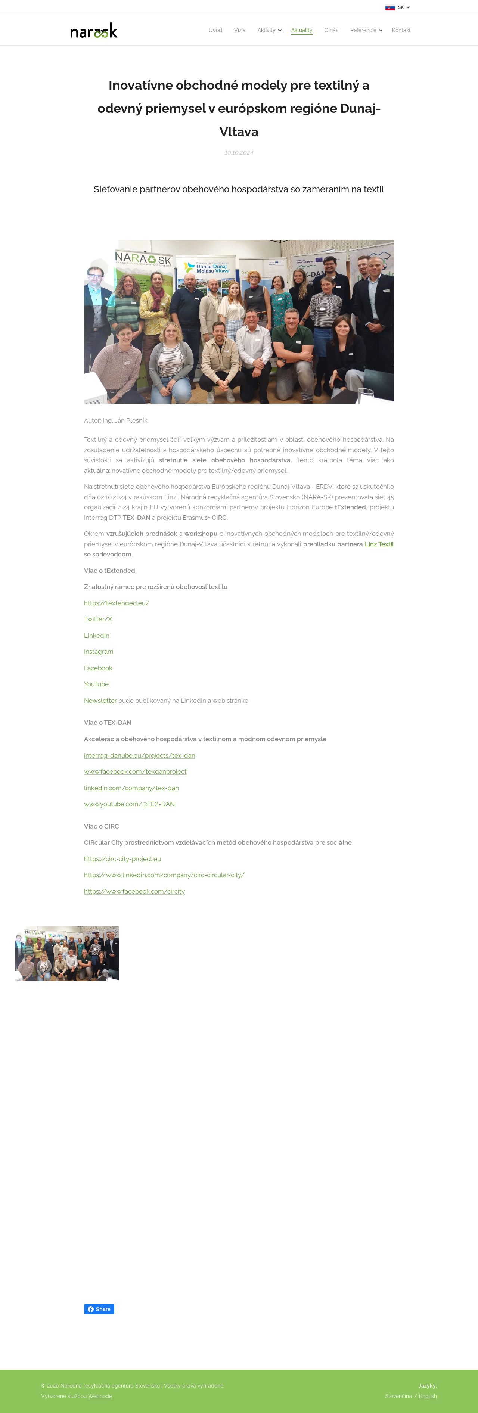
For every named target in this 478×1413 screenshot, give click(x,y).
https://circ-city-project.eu (122, 858)
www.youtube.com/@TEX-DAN (129, 804)
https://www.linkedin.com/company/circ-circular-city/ (164, 875)
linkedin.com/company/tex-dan (131, 787)
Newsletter (100, 700)
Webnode (100, 1396)
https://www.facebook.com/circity (134, 891)
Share (99, 1309)
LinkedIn (96, 635)
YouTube (96, 684)
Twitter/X (98, 619)
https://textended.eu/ (116, 603)
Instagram (99, 651)
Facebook (98, 668)
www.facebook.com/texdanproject (135, 771)
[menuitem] (205, 30)
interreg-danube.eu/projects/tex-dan (139, 755)
